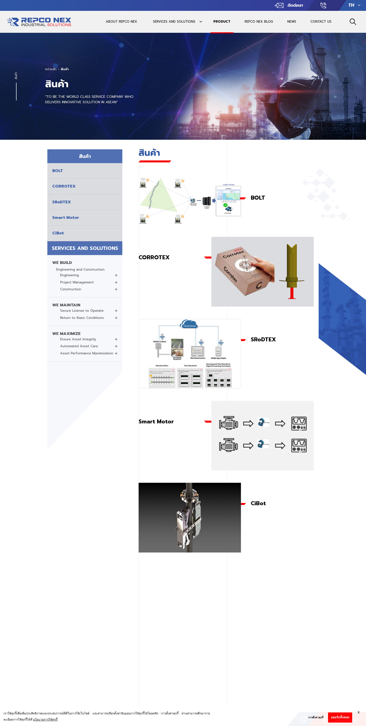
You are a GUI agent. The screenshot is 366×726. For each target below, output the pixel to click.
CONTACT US (321, 21)
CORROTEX (154, 257)
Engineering (69, 275)
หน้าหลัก (50, 69)
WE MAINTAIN (66, 305)
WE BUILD (62, 262)
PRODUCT (221, 21)
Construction (70, 289)
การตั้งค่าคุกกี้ (315, 717)
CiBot (258, 503)
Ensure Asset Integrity (78, 339)
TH (351, 5)
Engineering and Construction (80, 269)
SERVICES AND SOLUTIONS (174, 21)
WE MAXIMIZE (66, 333)
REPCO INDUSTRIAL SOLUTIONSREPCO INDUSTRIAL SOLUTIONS (39, 24)
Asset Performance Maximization (86, 353)
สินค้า (65, 69)
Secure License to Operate (82, 311)
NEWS (291, 21)
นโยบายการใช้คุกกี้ (45, 719)
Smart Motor (156, 421)
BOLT (258, 198)
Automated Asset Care (79, 346)
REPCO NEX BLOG (259, 21)
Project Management (77, 282)
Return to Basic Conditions (82, 318)
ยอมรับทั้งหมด (340, 717)
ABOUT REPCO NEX (121, 21)
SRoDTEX (263, 339)
